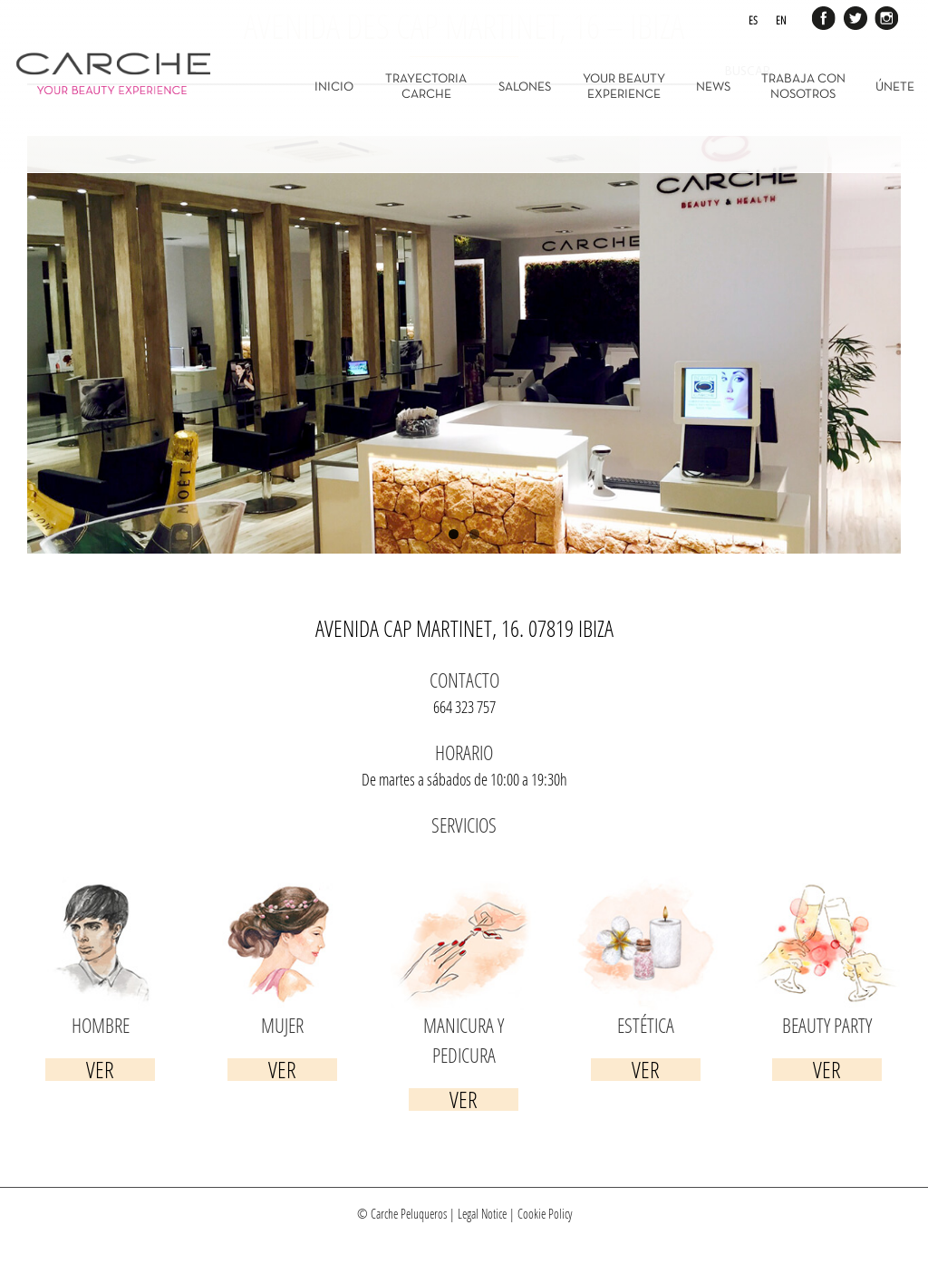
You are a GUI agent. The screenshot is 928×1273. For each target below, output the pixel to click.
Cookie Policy (544, 1213)
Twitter (854, 17)
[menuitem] (345, 86)
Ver (100, 1069)
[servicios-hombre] (100, 888)
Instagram (884, 17)
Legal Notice (482, 1213)
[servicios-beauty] (827, 888)
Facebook (824, 17)
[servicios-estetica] (645, 888)
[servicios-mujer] (281, 888)
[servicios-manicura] (464, 888)
